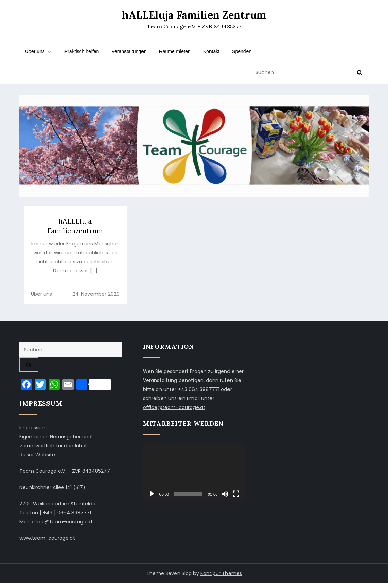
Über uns (38, 51)
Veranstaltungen (128, 51)
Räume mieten (175, 51)
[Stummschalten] (225, 493)
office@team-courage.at (174, 407)
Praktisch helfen (81, 51)
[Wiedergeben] (151, 493)
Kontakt (211, 51)
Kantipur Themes (221, 573)
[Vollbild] (236, 493)
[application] (194, 472)
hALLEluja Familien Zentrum (194, 14)
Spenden (241, 51)
